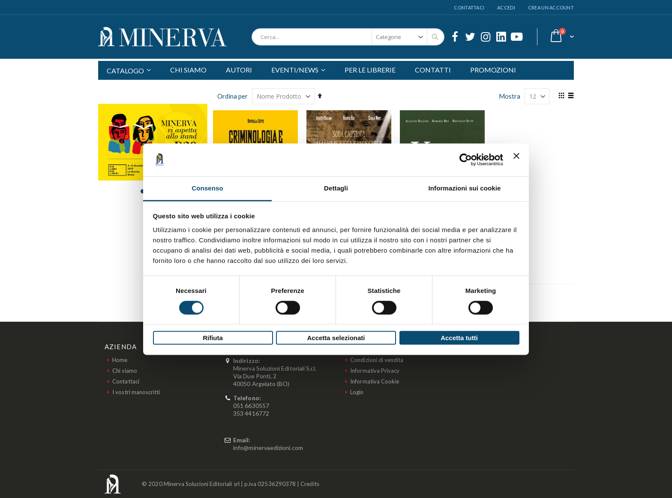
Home (119, 359)
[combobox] (348, 36)
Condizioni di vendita (376, 359)
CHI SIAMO (188, 70)
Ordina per (232, 96)
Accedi (506, 7)
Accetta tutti (459, 338)
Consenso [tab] (207, 188)
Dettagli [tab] (336, 188)
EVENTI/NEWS (294, 70)
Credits (309, 483)
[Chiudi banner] (516, 159)
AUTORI (239, 70)
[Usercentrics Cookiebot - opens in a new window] (465, 159)
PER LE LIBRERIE (370, 70)
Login (356, 392)
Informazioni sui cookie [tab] (465, 188)
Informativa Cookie (374, 381)
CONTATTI (433, 70)
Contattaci (469, 7)
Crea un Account (551, 7)
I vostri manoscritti (136, 392)
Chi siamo (124, 370)
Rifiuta (213, 338)
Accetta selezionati (336, 338)
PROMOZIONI (493, 70)
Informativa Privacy (374, 370)
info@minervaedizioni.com (268, 447)
